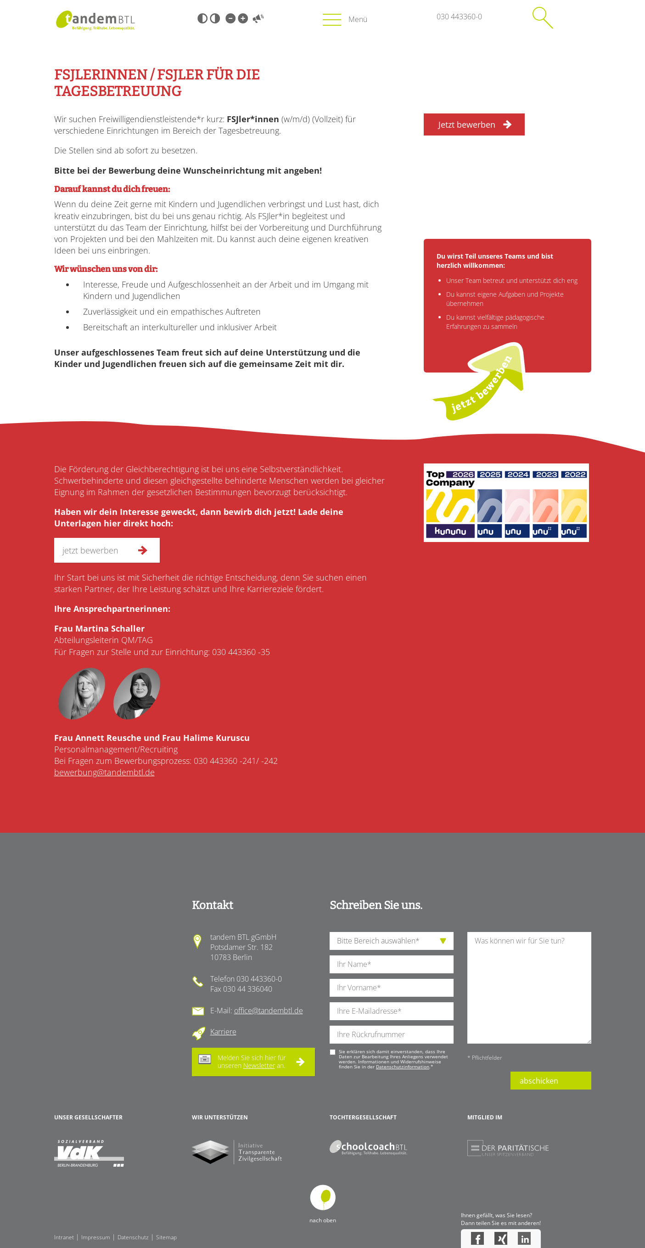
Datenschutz (133, 1237)
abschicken (539, 1081)
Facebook (477, 1238)
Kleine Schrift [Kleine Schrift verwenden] (230, 18)
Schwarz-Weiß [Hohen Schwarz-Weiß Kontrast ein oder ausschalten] (202, 18)
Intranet (64, 1237)
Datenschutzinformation (402, 1066)
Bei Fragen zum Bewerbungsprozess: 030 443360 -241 (155, 760)
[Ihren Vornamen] (392, 988)
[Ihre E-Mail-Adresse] (392, 1011)
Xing (500, 1238)
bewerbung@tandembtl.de (104, 772)
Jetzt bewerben (466, 124)
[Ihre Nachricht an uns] (529, 988)
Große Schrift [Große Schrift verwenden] (242, 18)
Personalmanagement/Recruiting (116, 749)
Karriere (223, 1032)
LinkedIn (524, 1238)
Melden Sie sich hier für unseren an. (252, 1061)
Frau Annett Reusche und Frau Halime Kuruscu (152, 737)
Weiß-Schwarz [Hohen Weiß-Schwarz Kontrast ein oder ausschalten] (214, 18)
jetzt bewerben (481, 383)
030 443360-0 (459, 16)
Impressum (95, 1237)
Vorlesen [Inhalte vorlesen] (258, 18)
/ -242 (267, 760)
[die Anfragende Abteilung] (392, 941)
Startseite (95, 20)
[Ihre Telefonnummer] (392, 1035)
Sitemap (166, 1237)
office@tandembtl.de (268, 1010)
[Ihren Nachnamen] (392, 964)
